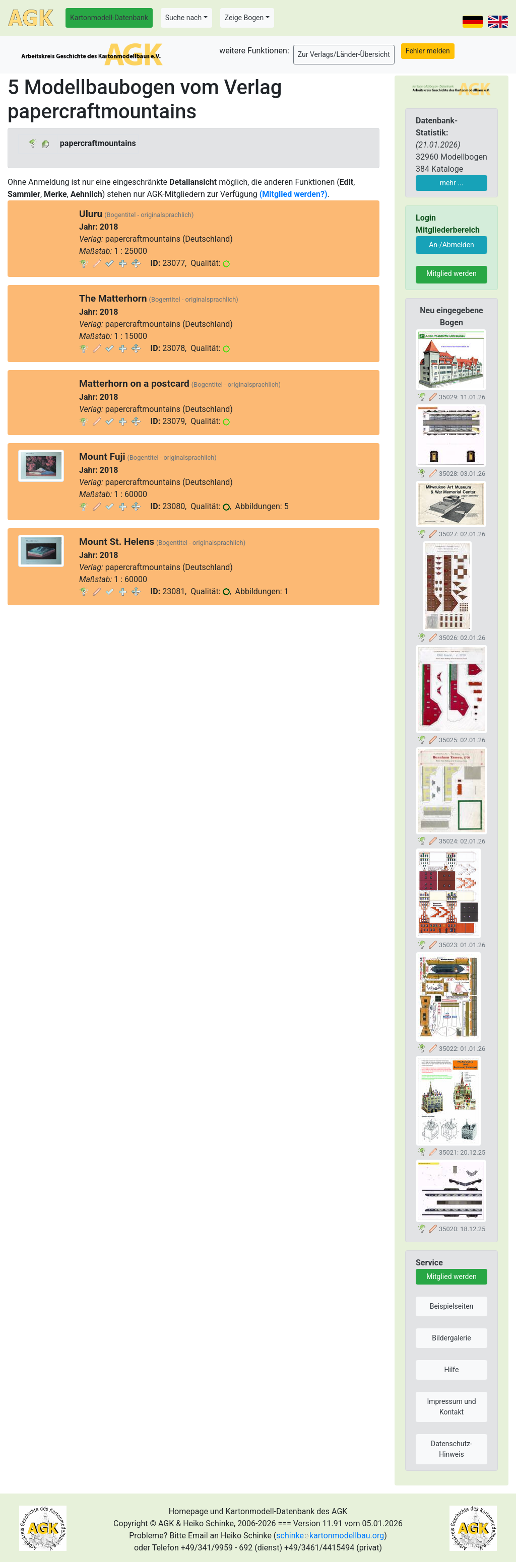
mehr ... (452, 183)
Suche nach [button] (183, 18)
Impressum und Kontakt (451, 1406)
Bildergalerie (451, 1338)
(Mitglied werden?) (294, 194)
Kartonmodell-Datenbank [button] (109, 18)
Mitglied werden (451, 273)
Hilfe (451, 1370)
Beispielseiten (452, 1306)
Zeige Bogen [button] (244, 18)
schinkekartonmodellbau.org (330, 1535)
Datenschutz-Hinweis (451, 1449)
